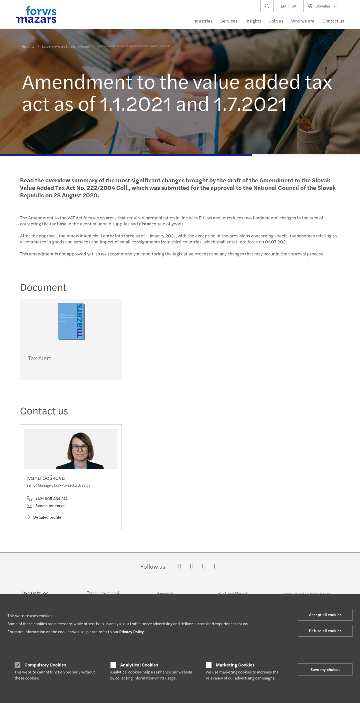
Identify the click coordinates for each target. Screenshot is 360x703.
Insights (253, 21)
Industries (202, 21)
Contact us (333, 21)
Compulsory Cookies (45, 664)
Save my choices (325, 669)
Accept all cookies (325, 614)
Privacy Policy (131, 631)
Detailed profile (43, 522)
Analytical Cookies (139, 664)
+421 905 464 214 (47, 503)
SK (294, 6)
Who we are (302, 21)
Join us (276, 21)
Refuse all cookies (325, 630)
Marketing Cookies (235, 664)
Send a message (45, 510)
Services (229, 21)
